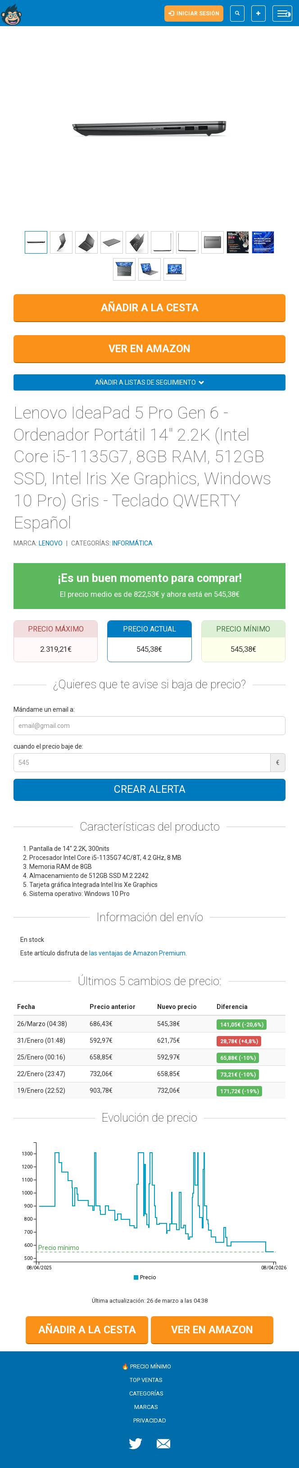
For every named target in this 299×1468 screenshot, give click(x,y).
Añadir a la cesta (150, 308)
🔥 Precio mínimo (146, 1366)
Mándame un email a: (44, 709)
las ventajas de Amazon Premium (137, 953)
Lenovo (51, 543)
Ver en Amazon (149, 349)
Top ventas (146, 1380)
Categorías (146, 1393)
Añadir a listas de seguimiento (149, 382)
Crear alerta (150, 789)
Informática (132, 543)
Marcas (146, 1407)
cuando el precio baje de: (48, 746)
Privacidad (149, 1420)
